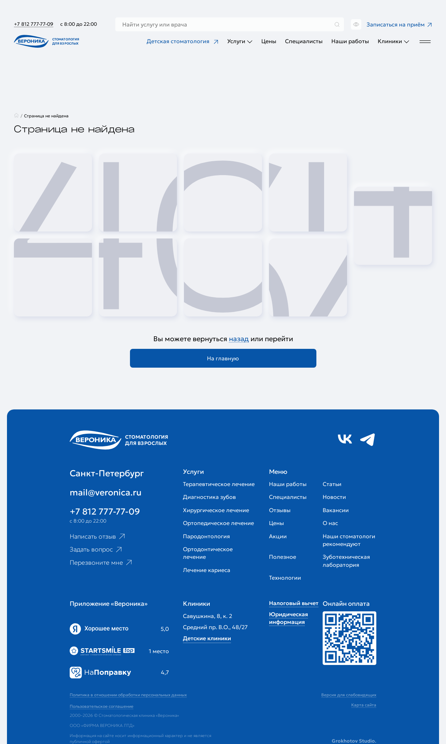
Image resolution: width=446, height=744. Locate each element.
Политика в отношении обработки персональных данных (128, 694)
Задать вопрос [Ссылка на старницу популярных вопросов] (96, 549)
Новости (334, 496)
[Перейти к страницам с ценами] (349, 638)
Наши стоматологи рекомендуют (349, 540)
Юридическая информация (288, 618)
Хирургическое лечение (216, 510)
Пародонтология (206, 536)
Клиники (393, 41)
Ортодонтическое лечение (208, 553)
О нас (330, 522)
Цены (268, 41)
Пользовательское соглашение (101, 706)
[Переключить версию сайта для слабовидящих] (355, 24)
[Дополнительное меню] (425, 41)
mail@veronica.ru (105, 492)
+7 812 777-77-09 (33, 24)
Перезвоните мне (101, 562)
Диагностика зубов (209, 496)
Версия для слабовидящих (348, 694)
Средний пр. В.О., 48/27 (215, 627)
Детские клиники (207, 638)
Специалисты (304, 41)
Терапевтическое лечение (219, 483)
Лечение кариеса (206, 569)
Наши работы (350, 41)
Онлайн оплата (346, 604)
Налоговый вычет (293, 603)
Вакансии (336, 510)
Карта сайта (363, 704)
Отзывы (280, 510)
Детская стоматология (182, 41)
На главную (223, 358)
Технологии (285, 577)
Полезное (282, 556)
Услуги (240, 41)
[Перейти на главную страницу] (48, 41)
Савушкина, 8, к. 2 (207, 615)
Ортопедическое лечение (218, 522)
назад (239, 338)
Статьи (332, 483)
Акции (278, 536)
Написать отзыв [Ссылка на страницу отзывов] (98, 536)
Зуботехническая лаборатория (346, 560)
